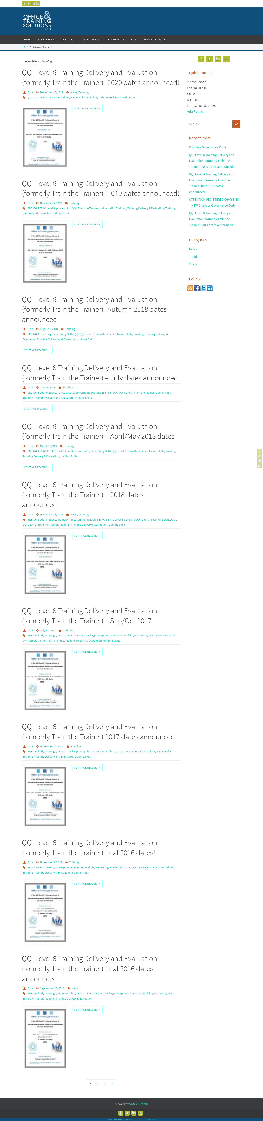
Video (193, 264)
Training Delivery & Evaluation (116, 97)
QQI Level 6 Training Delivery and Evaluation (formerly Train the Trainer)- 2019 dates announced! (211, 219)
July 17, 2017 (48, 630)
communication (86, 519)
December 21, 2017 (51, 514)
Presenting (44, 334)
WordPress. (142, 1103)
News (73, 92)
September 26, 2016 (52, 988)
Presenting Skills (63, 334)
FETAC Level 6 (46, 208)
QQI (30, 97)
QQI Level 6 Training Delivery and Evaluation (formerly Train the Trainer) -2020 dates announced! (211, 161)
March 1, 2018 (48, 446)
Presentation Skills (121, 635)
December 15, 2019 (51, 92)
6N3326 (32, 208)
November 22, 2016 (51, 746)
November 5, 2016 (51, 862)
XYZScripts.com (149, 1119)
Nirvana (131, 1103)
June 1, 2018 (47, 387)
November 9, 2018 (51, 203)
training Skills (61, 213)
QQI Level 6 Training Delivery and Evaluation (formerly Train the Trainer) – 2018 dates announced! (89, 494)
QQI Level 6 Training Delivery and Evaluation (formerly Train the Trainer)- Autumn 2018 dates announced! (94, 309)
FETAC (42, 451)
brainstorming (66, 519)
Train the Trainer (59, 97)
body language (47, 392)
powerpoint (63, 208)
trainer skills (77, 97)
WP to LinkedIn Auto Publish (119, 1119)
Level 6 (69, 451)
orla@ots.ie (195, 111)
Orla (30, 92)
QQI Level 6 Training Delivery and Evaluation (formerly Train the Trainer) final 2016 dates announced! (89, 968)
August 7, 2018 (49, 329)
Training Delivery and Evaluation (56, 339)
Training (83, 92)
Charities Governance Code (207, 147)
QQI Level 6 (40, 97)
